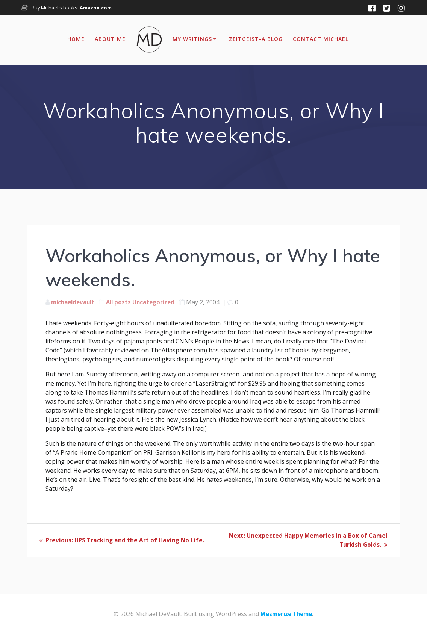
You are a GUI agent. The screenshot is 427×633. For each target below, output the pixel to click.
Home (76, 39)
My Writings (192, 39)
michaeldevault (74, 302)
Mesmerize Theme (286, 614)
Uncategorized (160, 302)
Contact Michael (320, 39)
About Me (110, 39)
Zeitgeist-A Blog (256, 39)
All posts (123, 302)
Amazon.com (96, 7)
